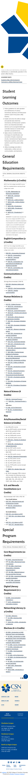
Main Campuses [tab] (7, 714)
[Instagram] (16, 762)
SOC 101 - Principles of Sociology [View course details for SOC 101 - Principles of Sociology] (17, 385)
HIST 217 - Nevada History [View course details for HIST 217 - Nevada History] (16, 524)
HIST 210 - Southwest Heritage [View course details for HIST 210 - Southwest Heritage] (16, 341)
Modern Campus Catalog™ (17, 774)
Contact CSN (5, 696)
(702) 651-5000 (5, 730)
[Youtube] (19, 762)
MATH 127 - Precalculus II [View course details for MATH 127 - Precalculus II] (15, 212)
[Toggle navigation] (2, 66)
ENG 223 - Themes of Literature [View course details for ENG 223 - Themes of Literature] (17, 439)
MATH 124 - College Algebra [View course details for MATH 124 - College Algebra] (16, 199)
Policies (3, 765)
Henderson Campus (7, 734)
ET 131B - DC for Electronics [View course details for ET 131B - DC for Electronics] (14, 407)
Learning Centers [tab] (20, 714)
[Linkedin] (8, 762)
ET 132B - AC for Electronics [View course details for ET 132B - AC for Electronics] (16, 655)
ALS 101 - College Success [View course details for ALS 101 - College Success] (13, 304)
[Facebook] (11, 762)
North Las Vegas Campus (9, 744)
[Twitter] (14, 762)
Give (2, 704)
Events (17, 700)
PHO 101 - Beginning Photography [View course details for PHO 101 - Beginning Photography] (17, 456)
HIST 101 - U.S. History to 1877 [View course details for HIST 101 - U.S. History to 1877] (14, 514)
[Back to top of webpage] (25, 676)
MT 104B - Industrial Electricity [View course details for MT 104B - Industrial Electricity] (14, 559)
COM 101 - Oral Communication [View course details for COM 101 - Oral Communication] (16, 288)
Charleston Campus (7, 723)
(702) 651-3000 (5, 740)
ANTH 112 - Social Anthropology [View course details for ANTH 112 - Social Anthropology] (17, 310)
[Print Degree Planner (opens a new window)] (21, 678)
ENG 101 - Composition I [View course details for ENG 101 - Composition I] (14, 255)
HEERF (17, 704)
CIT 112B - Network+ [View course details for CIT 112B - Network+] (11, 615)
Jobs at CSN (5, 700)
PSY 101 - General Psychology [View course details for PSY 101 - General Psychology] (16, 370)
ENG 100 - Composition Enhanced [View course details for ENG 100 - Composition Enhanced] (15, 253)
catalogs (4, 772)
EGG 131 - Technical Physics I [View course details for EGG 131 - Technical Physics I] (14, 399)
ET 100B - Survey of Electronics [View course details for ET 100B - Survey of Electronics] (17, 644)
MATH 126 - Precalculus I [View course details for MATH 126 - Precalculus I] (15, 206)
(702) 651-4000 (5, 751)
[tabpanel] (14, 738)
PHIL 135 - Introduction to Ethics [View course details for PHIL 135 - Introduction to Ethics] (17, 360)
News (16, 696)
